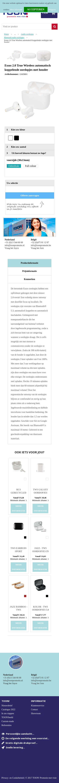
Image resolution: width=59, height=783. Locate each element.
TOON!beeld (7, 717)
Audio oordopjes (27, 34)
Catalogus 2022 (8, 709)
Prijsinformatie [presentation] (29, 271)
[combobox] (27, 27)
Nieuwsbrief (7, 705)
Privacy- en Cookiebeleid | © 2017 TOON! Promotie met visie (29, 778)
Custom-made (8, 721)
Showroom (36, 713)
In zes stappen (8, 713)
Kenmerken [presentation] (29, 279)
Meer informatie (16, 10)
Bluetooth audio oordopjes (14, 38)
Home (6, 34)
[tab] (29, 263)
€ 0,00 (45, 13)
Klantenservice (37, 705)
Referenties (7, 725)
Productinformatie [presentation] (29, 263)
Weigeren (52, 10)
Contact (34, 709)
